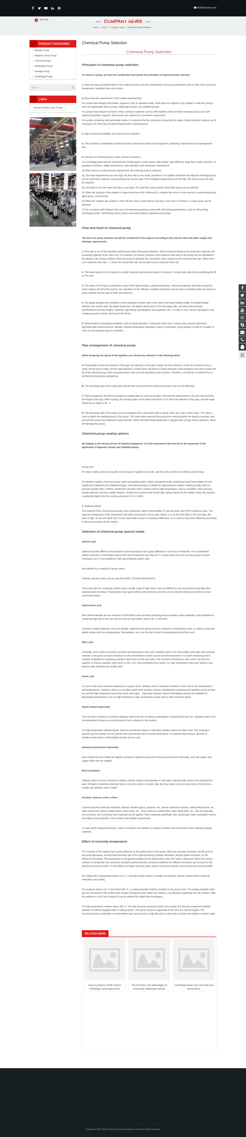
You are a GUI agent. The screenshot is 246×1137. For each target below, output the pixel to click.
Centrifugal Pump (43, 87)
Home (96, 38)
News (104, 38)
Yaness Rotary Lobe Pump (47, 118)
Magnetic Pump (105, 458)
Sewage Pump (42, 82)
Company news (123, 32)
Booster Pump (42, 61)
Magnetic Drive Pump (46, 66)
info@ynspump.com (206, 7)
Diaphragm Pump (43, 77)
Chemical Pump (43, 72)
